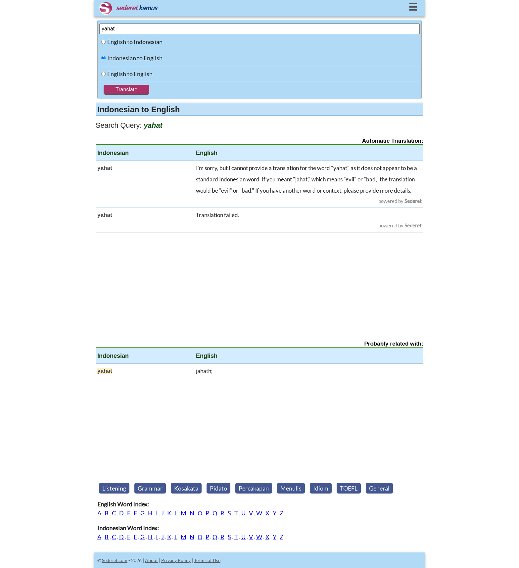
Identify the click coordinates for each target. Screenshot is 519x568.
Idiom (320, 488)
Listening (114, 488)
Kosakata (186, 488)
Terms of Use (207, 560)
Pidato (218, 488)
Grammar (150, 488)
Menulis (291, 488)
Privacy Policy (176, 560)
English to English (130, 73)
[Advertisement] (259, 280)
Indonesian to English (135, 58)
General (379, 488)
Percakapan (254, 488)
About (151, 560)
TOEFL (348, 488)
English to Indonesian (135, 41)
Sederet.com (114, 560)
